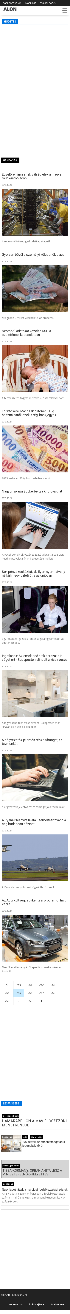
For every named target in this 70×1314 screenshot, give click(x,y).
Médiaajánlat (37, 1304)
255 (18, 993)
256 (30, 993)
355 (30, 1001)
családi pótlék (48, 3)
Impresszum (16, 1304)
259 (7, 1001)
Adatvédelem (58, 1304)
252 (41, 985)
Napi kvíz (30, 3)
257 (41, 993)
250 (18, 985)
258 (53, 993)
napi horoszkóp (12, 3)
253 (53, 985)
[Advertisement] (35, 63)
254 (7, 993)
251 (30, 985)
